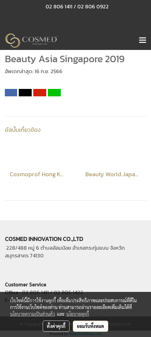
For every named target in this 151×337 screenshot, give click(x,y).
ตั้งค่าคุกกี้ (56, 326)
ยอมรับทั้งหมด (90, 326)
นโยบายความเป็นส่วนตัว (32, 314)
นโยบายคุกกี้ (77, 314)
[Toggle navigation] (142, 41)
